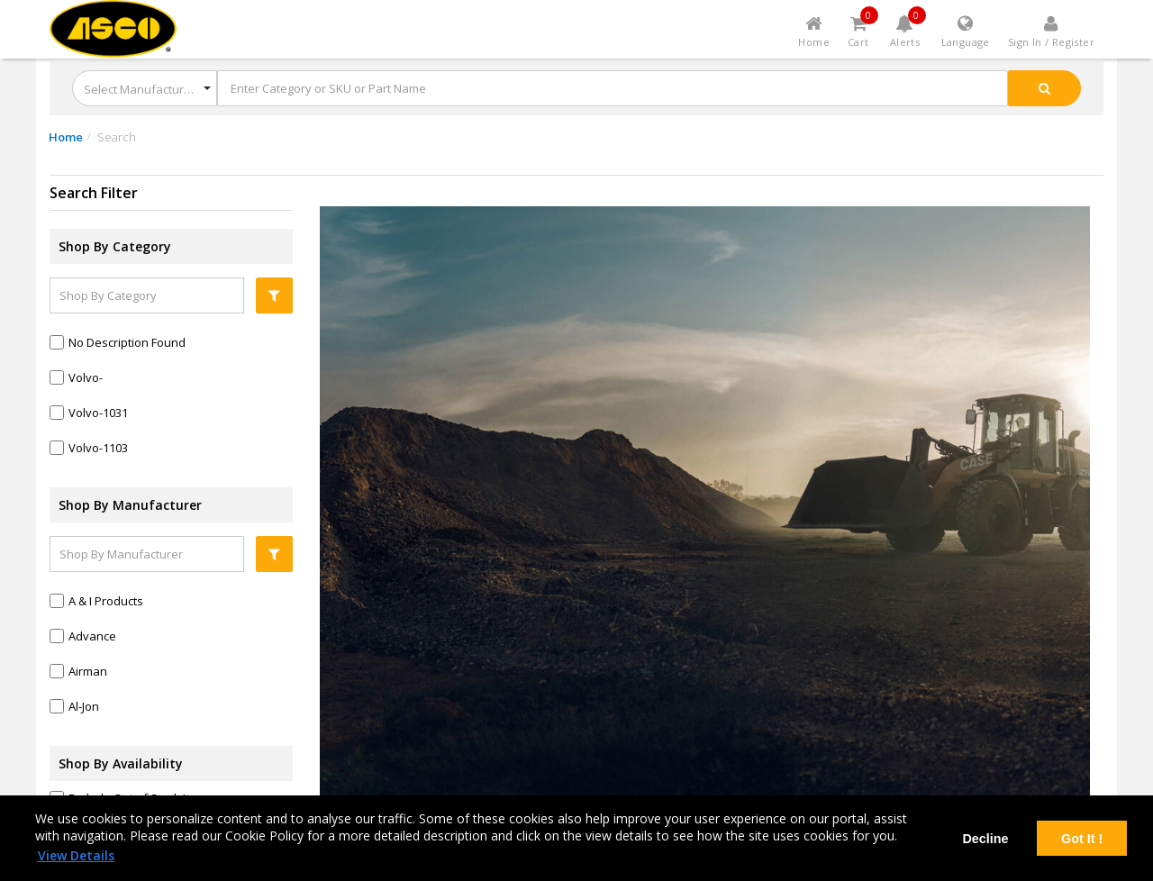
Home (66, 137)
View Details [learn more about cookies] (76, 855)
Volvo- (85, 377)
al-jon (83, 706)
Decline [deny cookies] (985, 838)
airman (87, 671)
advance (92, 636)
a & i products (105, 601)
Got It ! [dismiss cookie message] (1082, 838)
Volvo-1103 (98, 448)
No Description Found (127, 342)
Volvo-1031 (98, 412)
